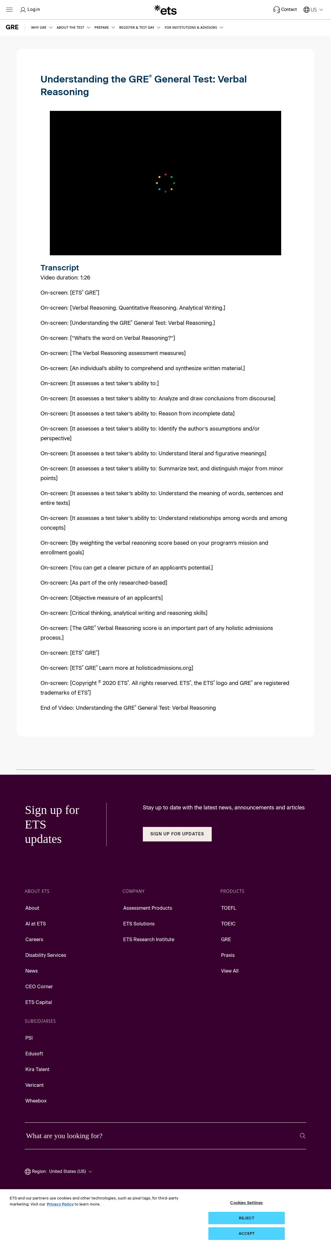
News (31, 971)
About (32, 908)
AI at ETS (35, 924)
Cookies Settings (246, 1202)
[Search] (302, 1135)
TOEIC (228, 924)
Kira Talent (37, 1069)
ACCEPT (247, 1233)
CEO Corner (39, 986)
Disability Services (45, 955)
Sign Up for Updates (177, 834)
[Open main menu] (9, 9)
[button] (42, 27)
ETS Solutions (139, 924)
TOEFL (228, 908)
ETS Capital (38, 1002)
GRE (226, 939)
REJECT (246, 1218)
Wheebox (36, 1101)
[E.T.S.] (165, 9)
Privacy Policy (60, 1204)
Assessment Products (147, 908)
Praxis (228, 955)
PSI (29, 1038)
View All (230, 971)
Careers (34, 939)
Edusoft (34, 1054)
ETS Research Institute (148, 939)
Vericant (34, 1085)
